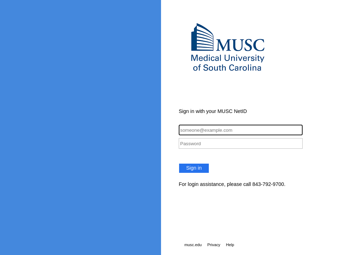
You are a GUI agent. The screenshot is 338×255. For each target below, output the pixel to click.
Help (230, 245)
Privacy (213, 245)
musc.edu (193, 245)
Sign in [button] (194, 168)
